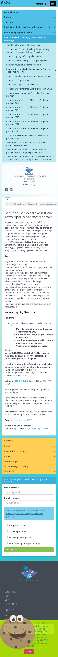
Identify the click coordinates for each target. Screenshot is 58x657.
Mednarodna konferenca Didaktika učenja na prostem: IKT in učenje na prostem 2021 (26, 151)
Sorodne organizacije (14, 461)
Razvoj (8, 595)
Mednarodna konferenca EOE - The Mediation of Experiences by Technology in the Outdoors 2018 (28, 158)
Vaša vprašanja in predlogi (16, 466)
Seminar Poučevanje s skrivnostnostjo (23, 64)
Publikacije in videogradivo (16, 451)
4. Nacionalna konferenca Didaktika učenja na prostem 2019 (27, 137)
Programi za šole (16, 525)
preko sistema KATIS (22, 420)
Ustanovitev (10, 592)
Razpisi (7, 446)
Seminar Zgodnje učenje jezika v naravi (24, 56)
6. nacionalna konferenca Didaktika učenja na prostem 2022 (27, 122)
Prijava (9, 549)
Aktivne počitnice (16, 531)
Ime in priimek (11, 487)
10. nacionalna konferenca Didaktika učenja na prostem (27, 94)
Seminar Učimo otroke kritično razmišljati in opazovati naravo (28, 70)
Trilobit (24, 381)
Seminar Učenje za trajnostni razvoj (22, 84)
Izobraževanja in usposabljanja (23, 543)
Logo (7, 599)
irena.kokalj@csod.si (38, 428)
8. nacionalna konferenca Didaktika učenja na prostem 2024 (27, 108)
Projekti (7, 456)
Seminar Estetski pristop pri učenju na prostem (27, 60)
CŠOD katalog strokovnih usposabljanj (23, 45)
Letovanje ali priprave (18, 537)
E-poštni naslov (12, 498)
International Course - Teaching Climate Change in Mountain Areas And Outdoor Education (29, 50)
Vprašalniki (9, 471)
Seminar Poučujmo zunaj (17, 80)
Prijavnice (8, 440)
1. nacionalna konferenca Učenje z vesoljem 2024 (29, 88)
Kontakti (39, 3)
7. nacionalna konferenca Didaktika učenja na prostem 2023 (27, 115)
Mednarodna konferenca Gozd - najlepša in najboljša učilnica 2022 (26, 144)
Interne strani (11, 603)
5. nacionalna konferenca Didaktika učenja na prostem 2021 (27, 130)
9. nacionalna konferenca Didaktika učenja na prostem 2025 (27, 101)
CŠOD (6, 2)
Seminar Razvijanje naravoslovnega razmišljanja (28, 76)
